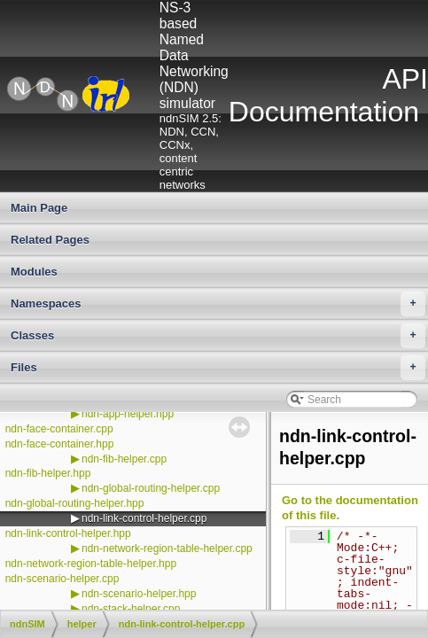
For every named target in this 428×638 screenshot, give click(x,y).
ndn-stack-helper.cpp (131, 609)
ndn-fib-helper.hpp (48, 473)
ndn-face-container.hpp (59, 444)
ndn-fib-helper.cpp (124, 459)
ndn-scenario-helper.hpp (139, 593)
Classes (218, 335)
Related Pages (50, 239)
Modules (34, 271)
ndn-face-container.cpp (59, 429)
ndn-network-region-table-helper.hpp (90, 563)
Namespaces (218, 304)
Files (218, 367)
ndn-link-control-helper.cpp (144, 518)
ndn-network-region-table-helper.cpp (167, 548)
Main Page (39, 207)
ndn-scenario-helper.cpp (62, 578)
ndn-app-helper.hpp (128, 414)
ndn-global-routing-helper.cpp (151, 488)
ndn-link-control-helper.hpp (68, 533)
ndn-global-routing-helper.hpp (74, 503)
